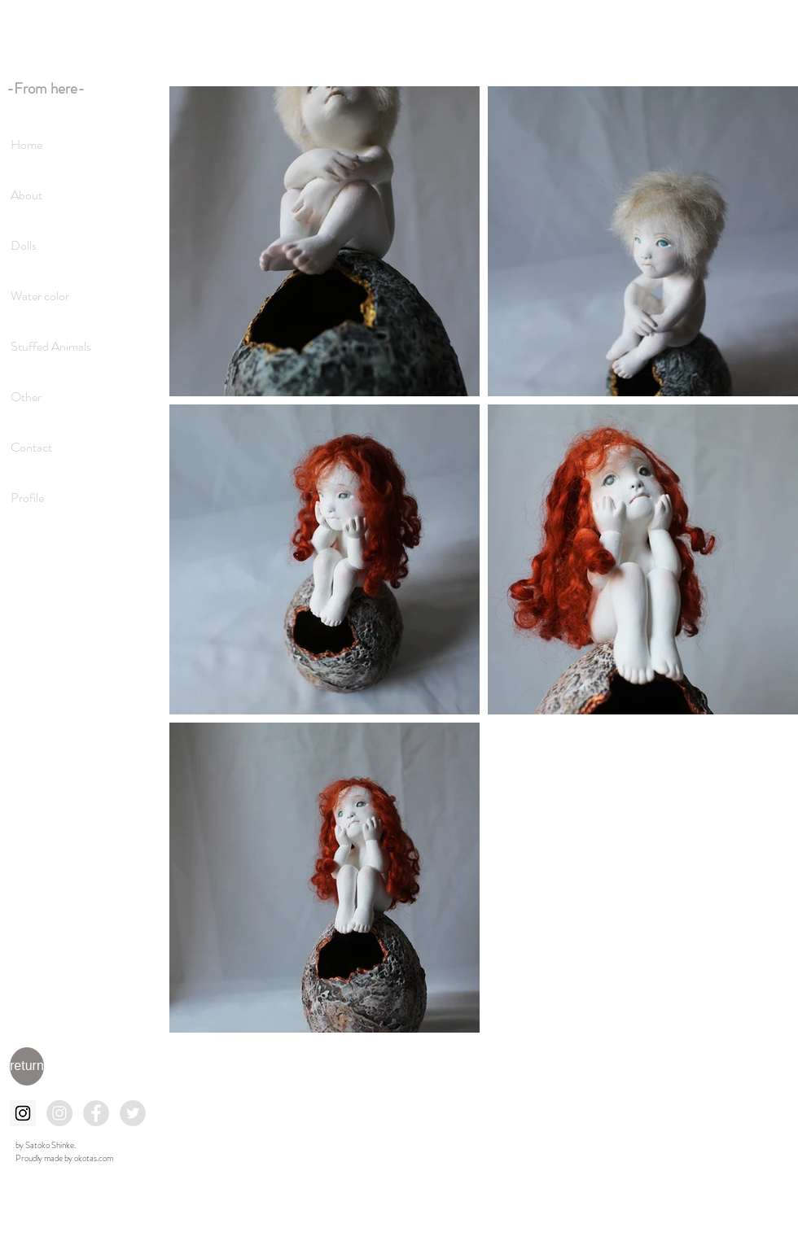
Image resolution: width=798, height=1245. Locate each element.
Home (26, 144)
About (26, 195)
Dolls (24, 245)
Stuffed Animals (51, 346)
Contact (31, 447)
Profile (27, 497)
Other (26, 396)
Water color (40, 295)
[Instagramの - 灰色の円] (59, 1113)
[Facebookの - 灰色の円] (96, 1113)
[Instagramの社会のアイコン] (23, 1113)
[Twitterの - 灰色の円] (133, 1113)
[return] (27, 1066)
